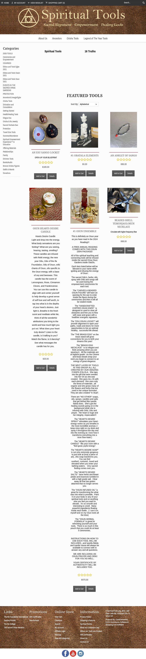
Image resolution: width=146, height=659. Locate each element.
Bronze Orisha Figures (11, 166)
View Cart (58, 617)
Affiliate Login (60, 631)
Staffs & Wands (8, 169)
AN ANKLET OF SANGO (123, 155)
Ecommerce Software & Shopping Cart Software (117, 623)
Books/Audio (7, 162)
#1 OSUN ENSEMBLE (84, 231)
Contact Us (84, 642)
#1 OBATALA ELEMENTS (85, 155)
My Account (18, 2)
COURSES (7, 63)
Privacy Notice (85, 617)
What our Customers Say (89, 627)
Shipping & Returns (87, 620)
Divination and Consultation (8, 105)
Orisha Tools (73, 38)
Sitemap (58, 634)
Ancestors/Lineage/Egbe (12, 97)
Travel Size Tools (9, 132)
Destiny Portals (10, 620)
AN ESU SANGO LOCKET (45, 152)
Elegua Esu (7, 118)
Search (57, 624)
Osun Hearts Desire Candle (45, 230)
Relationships (8, 151)
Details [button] (52, 176)
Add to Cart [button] (40, 176)
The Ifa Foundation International (16, 617)
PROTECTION (8, 94)
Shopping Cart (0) (55, 2)
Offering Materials (9, 148)
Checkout (58, 620)
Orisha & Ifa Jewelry (10, 121)
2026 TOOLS (8, 53)
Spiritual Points (86, 624)
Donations (6, 173)
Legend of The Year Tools (96, 38)
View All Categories (62, 638)
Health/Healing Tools (10, 114)
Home (5, 2)
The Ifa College (9, 624)
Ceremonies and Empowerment (9, 58)
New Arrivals (34, 620)
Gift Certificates (35, 617)
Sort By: (75, 104)
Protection (6, 128)
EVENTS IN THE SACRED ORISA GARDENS (9, 88)
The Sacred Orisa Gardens (14, 627)
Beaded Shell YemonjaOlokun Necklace (123, 223)
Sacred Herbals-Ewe (10, 125)
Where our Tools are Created (91, 631)
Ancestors (57, 38)
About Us (42, 38)
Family (5, 155)
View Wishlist (35, 2)
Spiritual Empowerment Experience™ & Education (11, 142)
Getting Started (8, 110)
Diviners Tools (8, 158)
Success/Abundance (10, 135)
